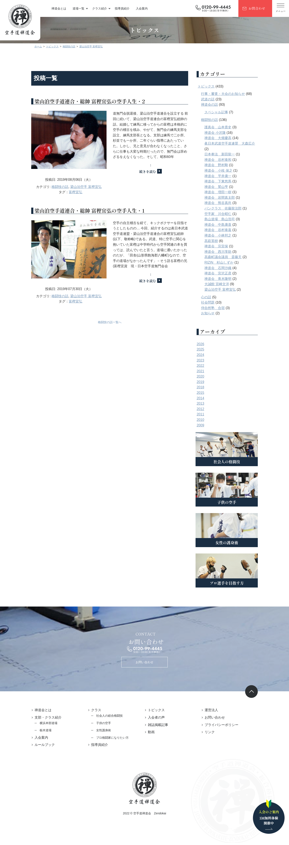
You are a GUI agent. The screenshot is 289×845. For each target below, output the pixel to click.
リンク (213, 732)
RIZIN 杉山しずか (225, 262)
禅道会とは (58, 8)
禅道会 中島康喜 (224, 224)
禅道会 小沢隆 (221, 132)
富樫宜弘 (72, 197)
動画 (151, 732)
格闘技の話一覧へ (110, 332)
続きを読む (151, 171)
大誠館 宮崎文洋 (223, 284)
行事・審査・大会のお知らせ (230, 94)
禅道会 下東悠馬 (224, 181)
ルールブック (38, 744)
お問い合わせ (144, 662)
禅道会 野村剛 (223, 165)
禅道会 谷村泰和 (224, 160)
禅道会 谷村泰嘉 (224, 230)
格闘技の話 (56, 192)
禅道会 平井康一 (224, 176)
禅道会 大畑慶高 (224, 138)
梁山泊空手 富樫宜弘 (82, 192)
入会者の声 (156, 717)
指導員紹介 (122, 8)
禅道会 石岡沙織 (224, 268)
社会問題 (214, 302)
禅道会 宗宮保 (223, 246)
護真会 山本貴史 (224, 127)
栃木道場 (39, 730)
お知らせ (214, 313)
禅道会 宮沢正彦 (224, 273)
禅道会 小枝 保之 (225, 170)
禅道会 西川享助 (224, 251)
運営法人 (214, 710)
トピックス (213, 86)
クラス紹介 (99, 8)
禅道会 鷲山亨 (223, 187)
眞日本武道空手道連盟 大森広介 (236, 143)
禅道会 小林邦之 (224, 235)
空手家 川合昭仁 (224, 214)
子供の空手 (100, 723)
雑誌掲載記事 (158, 725)
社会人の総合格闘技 (106, 715)
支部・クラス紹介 (41, 717)
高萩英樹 (218, 241)
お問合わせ (256, 8)
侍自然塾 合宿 (220, 308)
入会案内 (142, 8)
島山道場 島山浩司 (226, 219)
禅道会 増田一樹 (224, 192)
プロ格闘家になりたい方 (109, 737)
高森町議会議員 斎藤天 (229, 257)
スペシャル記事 (223, 112)
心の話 (213, 297)
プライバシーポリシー (225, 725)
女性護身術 (100, 730)
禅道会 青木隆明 (224, 279)
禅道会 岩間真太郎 (226, 197)
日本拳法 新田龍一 (226, 154)
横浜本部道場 (41, 723)
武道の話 (214, 99)
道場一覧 (78, 8)
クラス (93, 710)
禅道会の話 (216, 104)
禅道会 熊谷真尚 (224, 203)
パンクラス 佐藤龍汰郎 (229, 208)
